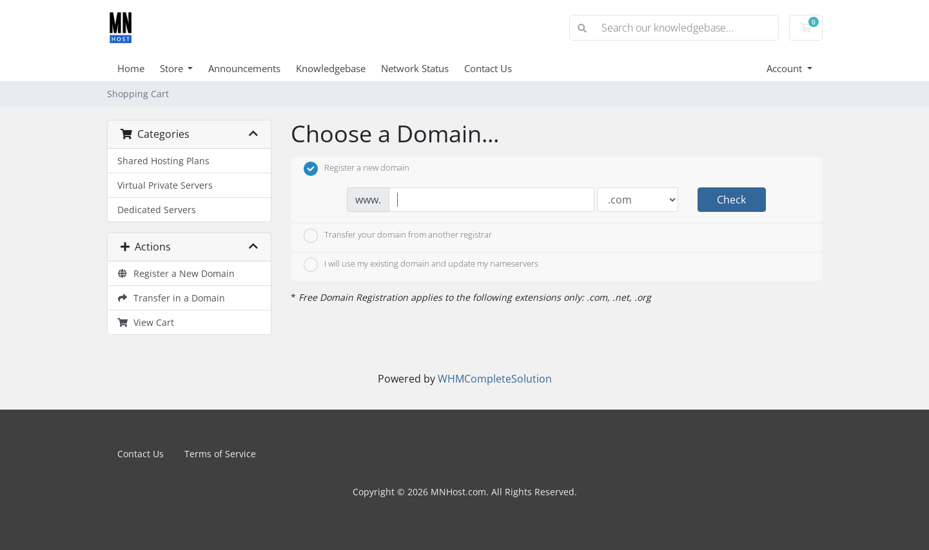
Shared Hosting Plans (163, 161)
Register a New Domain (176, 273)
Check (731, 200)
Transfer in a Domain (171, 298)
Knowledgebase (331, 68)
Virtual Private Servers (165, 185)
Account (786, 68)
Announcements (244, 68)
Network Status (415, 68)
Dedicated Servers (156, 210)
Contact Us (488, 68)
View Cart (146, 322)
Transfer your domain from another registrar (398, 236)
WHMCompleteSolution (495, 379)
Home (130, 68)
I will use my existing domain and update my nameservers (421, 265)
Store (173, 68)
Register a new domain (356, 169)
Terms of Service (220, 454)
